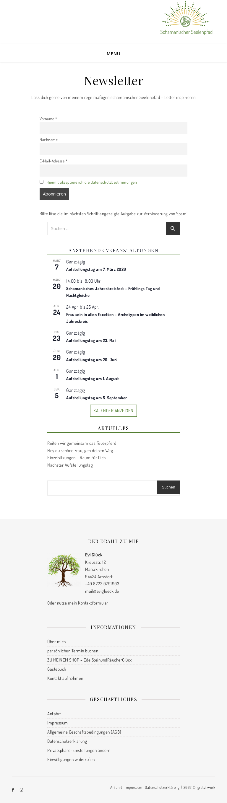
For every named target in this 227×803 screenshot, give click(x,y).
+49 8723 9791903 (102, 584)
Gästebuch (56, 669)
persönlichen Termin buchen (72, 651)
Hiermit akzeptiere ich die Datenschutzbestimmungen (91, 182)
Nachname (49, 139)
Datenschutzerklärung (67, 741)
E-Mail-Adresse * (53, 160)
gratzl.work (206, 787)
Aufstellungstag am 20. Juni (92, 359)
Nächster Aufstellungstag (70, 465)
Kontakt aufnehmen (65, 678)
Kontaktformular (93, 603)
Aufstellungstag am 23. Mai (91, 340)
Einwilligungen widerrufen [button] (71, 759)
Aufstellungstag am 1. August (92, 378)
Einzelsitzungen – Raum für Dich (76, 457)
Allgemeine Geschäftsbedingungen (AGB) (84, 732)
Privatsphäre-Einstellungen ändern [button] (79, 750)
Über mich (56, 641)
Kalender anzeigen (113, 410)
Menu (114, 53)
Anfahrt (54, 713)
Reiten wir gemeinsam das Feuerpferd (81, 443)
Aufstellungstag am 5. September (96, 397)
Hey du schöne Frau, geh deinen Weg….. (82, 450)
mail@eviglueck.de (102, 591)
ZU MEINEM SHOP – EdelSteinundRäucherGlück (89, 660)
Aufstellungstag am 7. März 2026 (96, 269)
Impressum (57, 723)
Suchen (168, 487)
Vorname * (48, 118)
